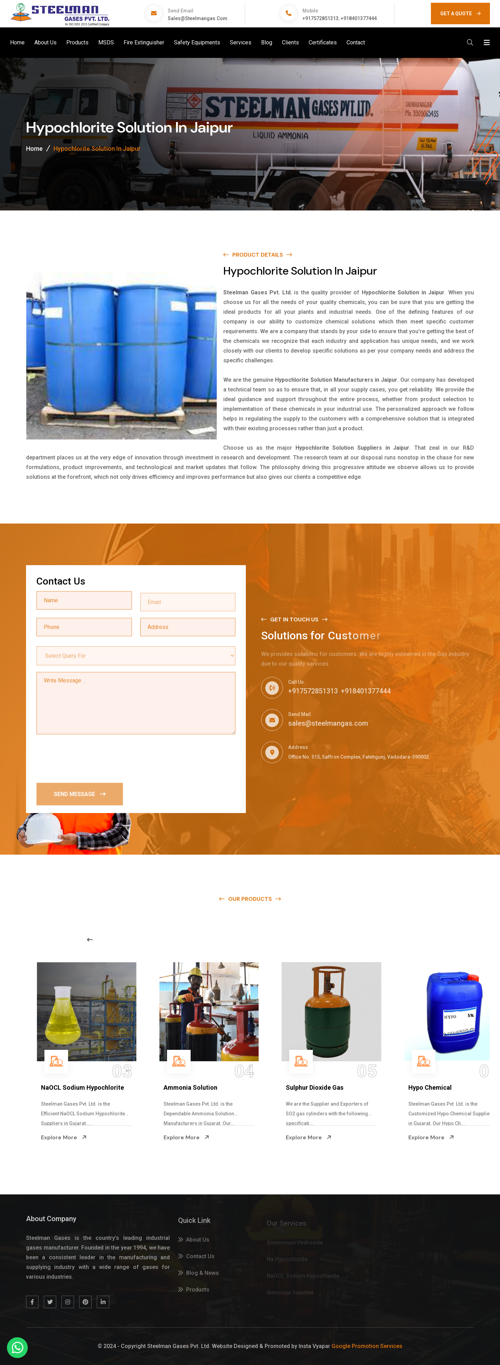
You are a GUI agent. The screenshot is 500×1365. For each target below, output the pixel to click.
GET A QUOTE (460, 13)
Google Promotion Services (367, 1346)
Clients (290, 42)
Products (77, 42)
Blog (266, 42)
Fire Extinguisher (144, 42)
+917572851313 (320, 18)
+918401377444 (359, 18)
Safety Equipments (197, 42)
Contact (356, 42)
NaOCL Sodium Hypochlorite (184, 1087)
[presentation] (89, 758)
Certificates (323, 42)
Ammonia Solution (292, 1087)
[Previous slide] (90, 939)
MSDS (106, 42)
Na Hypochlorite (44, 1087)
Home (17, 42)
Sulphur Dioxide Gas (417, 1087)
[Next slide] (390, 939)
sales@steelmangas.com (197, 18)
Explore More (44, 1137)
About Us (45, 42)
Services (240, 42)
